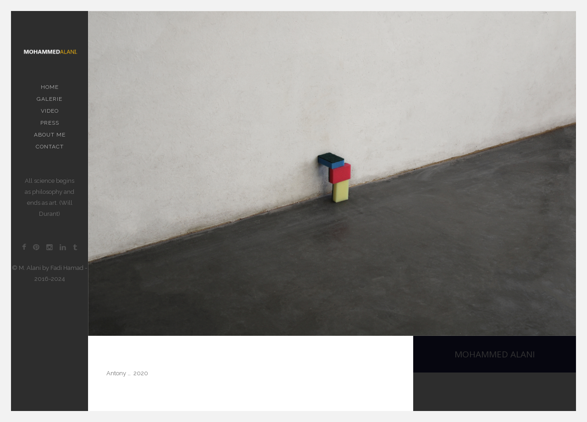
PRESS (49, 123)
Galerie (49, 99)
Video (50, 111)
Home (50, 87)
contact (50, 146)
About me (50, 135)
